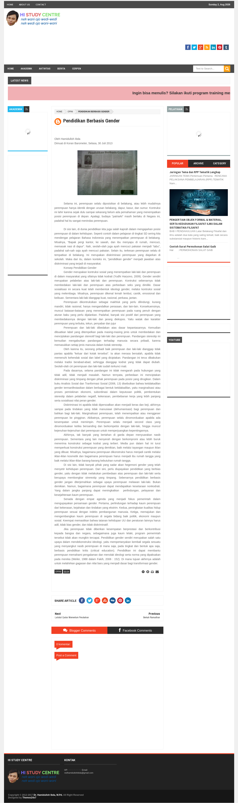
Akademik (26, 68)
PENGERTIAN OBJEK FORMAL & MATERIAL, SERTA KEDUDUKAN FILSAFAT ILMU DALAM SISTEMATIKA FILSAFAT (196, 224)
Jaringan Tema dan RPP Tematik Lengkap (195, 172)
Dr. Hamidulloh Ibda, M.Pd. (48, 795)
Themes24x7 (29, 797)
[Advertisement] (160, 37)
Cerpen (76, 68)
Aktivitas (44, 68)
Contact (41, 4)
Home (10, 4)
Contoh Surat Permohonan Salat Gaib (193, 246)
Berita (61, 68)
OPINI (70, 112)
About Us (24, 4)
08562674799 (74, 770)
